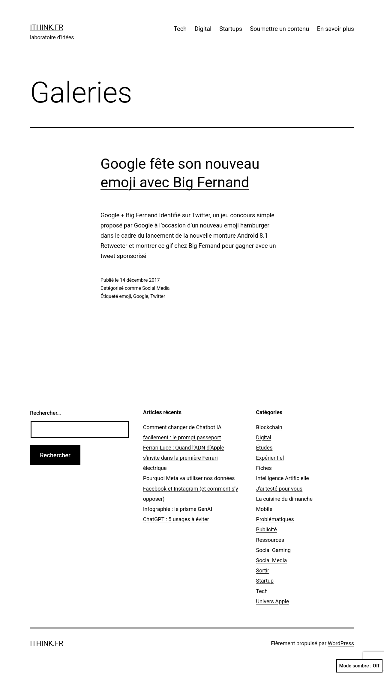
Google (140, 296)
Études (264, 447)
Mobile (264, 509)
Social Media (156, 288)
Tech (180, 28)
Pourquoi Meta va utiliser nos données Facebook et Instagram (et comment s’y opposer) (190, 488)
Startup (265, 581)
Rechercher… (45, 413)
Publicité (266, 529)
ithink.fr (46, 27)
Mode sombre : (359, 666)
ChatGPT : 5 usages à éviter (176, 519)
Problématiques (275, 519)
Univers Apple (272, 601)
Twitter (157, 296)
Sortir (262, 570)
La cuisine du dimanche (284, 499)
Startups (230, 28)
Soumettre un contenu (279, 28)
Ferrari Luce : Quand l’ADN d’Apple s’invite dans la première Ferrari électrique (183, 457)
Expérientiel (270, 458)
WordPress (341, 643)
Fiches (264, 468)
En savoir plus (335, 28)
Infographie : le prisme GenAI (177, 509)
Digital (203, 28)
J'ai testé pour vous (279, 488)
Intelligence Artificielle (282, 478)
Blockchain (269, 427)
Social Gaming (273, 550)
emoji (125, 296)
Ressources (270, 540)
